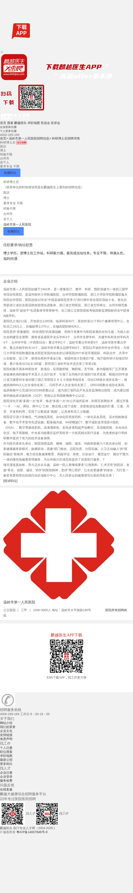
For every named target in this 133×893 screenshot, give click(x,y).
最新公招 (6, 760)
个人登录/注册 (8, 131)
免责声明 (6, 739)
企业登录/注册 (8, 127)
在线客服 (6, 789)
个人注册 (6, 748)
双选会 (45, 123)
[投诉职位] (10, 481)
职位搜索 (6, 752)
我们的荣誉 (8, 727)
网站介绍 (6, 723)
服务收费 (6, 780)
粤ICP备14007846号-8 (31, 832)
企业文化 (6, 731)
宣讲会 (55, 123)
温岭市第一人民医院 (17, 224)
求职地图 (33, 123)
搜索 (10, 123)
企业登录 (6, 776)
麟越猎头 (20, 123)
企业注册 (6, 772)
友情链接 (6, 735)
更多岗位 (6, 763)
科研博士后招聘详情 (66, 138)
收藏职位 (10, 173)
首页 (3, 123)
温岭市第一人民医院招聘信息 (30, 138)
